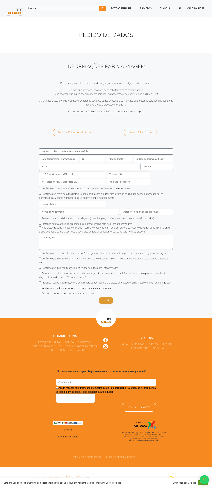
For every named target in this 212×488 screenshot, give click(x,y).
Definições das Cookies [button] (184, 482)
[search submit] (102, 8)
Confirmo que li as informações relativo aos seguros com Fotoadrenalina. (80, 267)
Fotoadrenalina (121, 8)
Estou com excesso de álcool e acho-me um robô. (68, 293)
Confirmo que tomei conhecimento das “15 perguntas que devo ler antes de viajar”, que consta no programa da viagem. (104, 253)
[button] (196, 8)
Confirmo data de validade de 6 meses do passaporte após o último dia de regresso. (86, 188)
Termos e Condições (81, 258)
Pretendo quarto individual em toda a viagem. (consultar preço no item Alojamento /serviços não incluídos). (98, 218)
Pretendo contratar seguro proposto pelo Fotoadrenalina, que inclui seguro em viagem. (87, 223)
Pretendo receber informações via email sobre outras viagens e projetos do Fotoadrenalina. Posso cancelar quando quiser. (106, 282)
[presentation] (75, 398)
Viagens (165, 8)
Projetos (145, 8)
